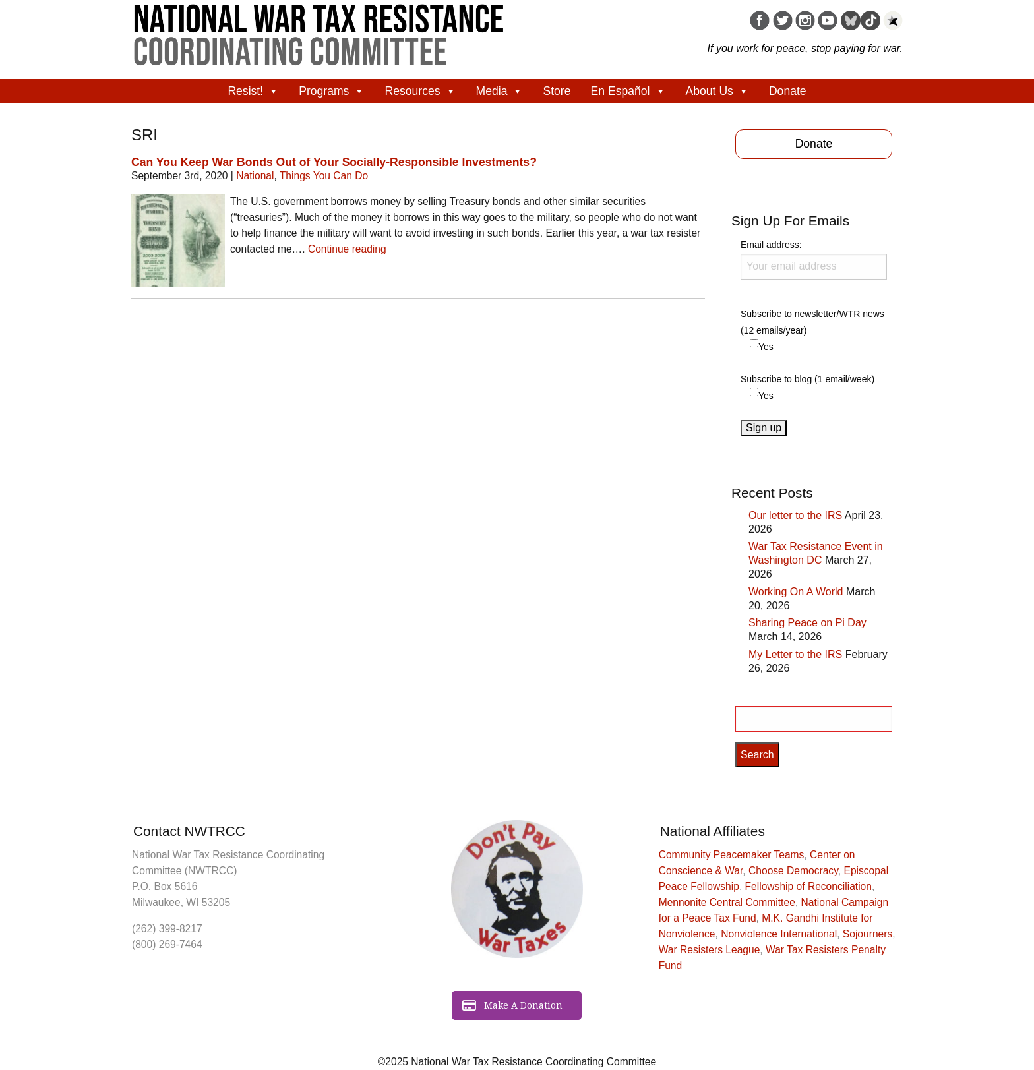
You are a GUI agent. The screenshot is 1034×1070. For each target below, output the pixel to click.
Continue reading (347, 248)
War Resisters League (709, 949)
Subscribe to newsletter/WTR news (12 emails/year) (812, 322)
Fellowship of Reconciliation (808, 886)
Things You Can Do (324, 175)
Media (500, 91)
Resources (420, 91)
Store (556, 91)
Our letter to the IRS (795, 515)
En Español (628, 91)
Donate (787, 91)
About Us (717, 91)
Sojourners (867, 933)
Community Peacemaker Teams (732, 854)
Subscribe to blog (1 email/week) (807, 379)
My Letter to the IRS (795, 654)
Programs (332, 91)
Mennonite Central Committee (727, 902)
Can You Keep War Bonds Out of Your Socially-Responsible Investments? (334, 162)
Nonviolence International (779, 933)
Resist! (253, 91)
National (255, 175)
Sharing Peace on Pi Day (807, 622)
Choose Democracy (793, 870)
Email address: (814, 259)
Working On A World (795, 591)
